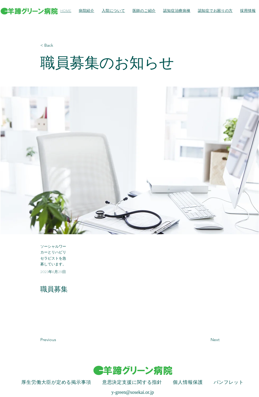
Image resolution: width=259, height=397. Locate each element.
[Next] (206, 339)
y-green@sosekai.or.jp (132, 392)
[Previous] (57, 339)
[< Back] (57, 45)
